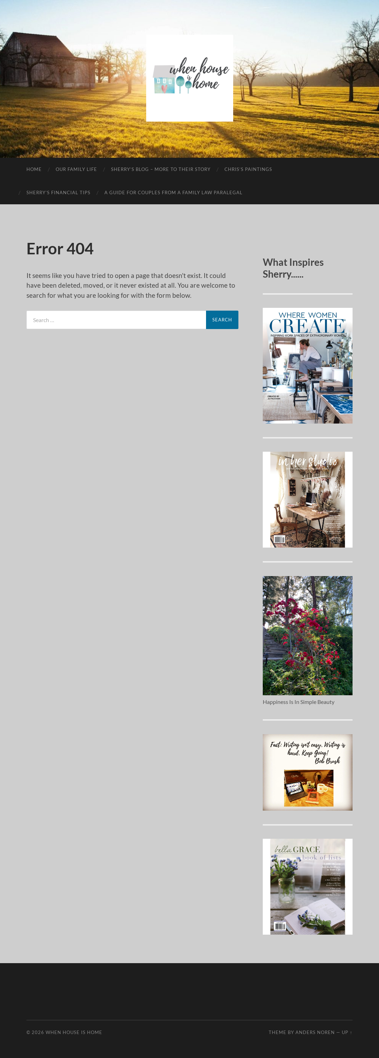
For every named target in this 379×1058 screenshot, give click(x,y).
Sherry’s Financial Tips (58, 192)
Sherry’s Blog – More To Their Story (161, 169)
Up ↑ (347, 1032)
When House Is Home (74, 1032)
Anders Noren (315, 1032)
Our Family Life (76, 169)
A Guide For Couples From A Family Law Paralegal (173, 192)
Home (34, 169)
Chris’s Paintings (248, 169)
